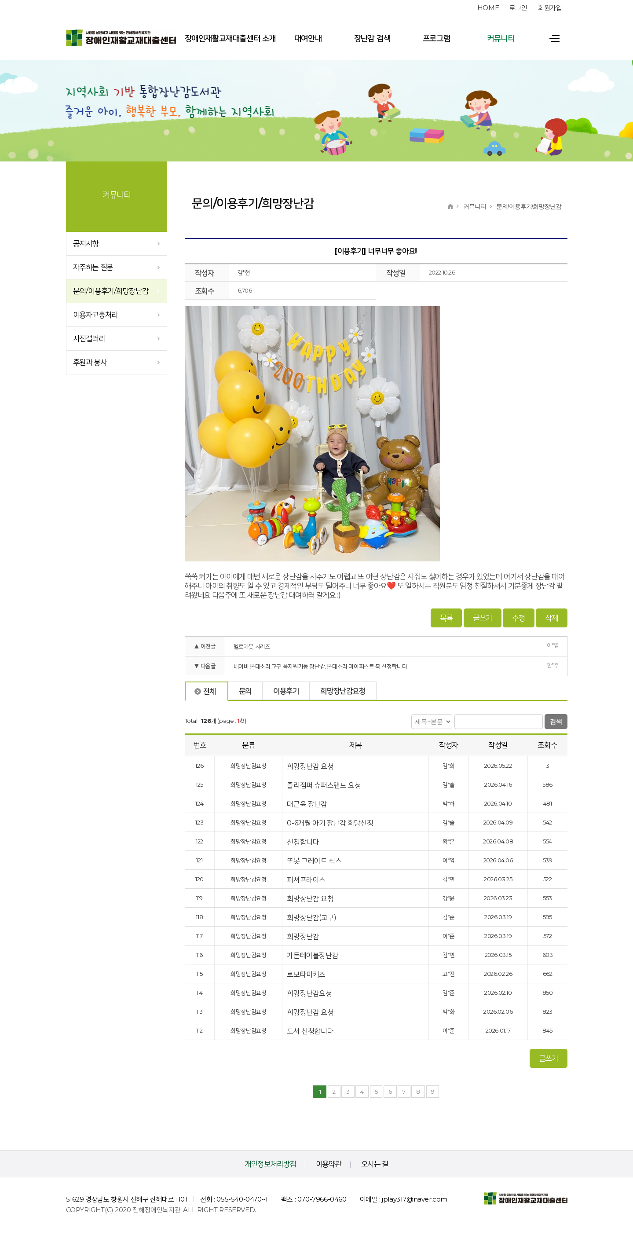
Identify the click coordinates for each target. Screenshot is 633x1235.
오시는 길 (374, 1162)
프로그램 (436, 38)
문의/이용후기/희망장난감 (111, 290)
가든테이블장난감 (313, 954)
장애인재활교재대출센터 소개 (230, 38)
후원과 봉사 (90, 362)
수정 (518, 616)
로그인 (518, 8)
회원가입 (550, 8)
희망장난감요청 (310, 992)
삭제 (551, 616)
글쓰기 (482, 616)
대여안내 (308, 38)
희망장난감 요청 (311, 765)
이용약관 (328, 1162)
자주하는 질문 (93, 267)
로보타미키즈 (307, 973)
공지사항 (86, 243)
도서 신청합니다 (311, 1030)
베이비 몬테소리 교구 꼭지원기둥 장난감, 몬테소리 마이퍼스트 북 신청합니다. (321, 665)
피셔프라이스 (307, 879)
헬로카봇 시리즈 (252, 645)
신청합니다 (304, 841)
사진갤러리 (89, 338)
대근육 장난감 (308, 803)
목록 (446, 616)
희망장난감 (303, 935)
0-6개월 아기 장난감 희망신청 (331, 822)
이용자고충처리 (95, 314)
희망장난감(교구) (312, 916)
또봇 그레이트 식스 (315, 860)
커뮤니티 (500, 38)
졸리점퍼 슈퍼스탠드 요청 (324, 784)
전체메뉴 (550, 38)
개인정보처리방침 (270, 1162)
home (488, 8)
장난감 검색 (372, 38)
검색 (556, 720)
